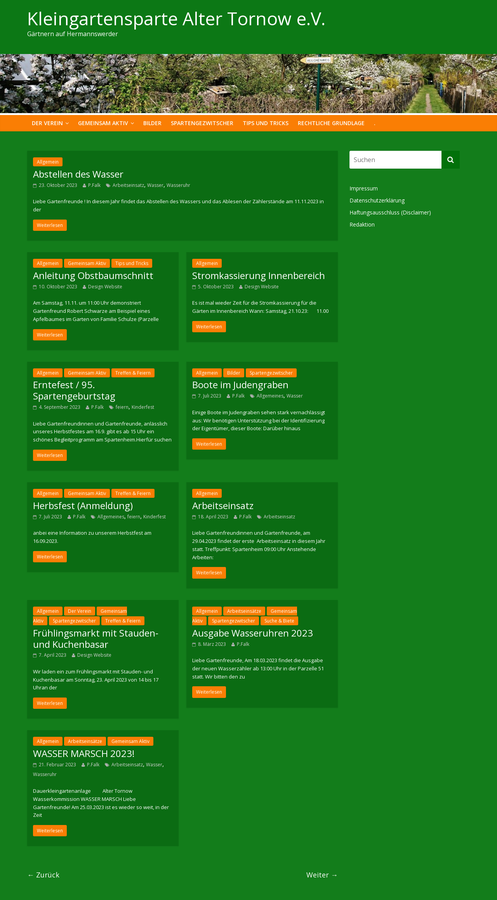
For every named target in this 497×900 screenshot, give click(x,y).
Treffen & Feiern (133, 373)
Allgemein (48, 162)
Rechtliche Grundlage (331, 123)
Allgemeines (270, 395)
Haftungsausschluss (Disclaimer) (390, 212)
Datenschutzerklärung (377, 200)
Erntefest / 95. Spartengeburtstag (74, 390)
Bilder (152, 123)
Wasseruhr (178, 185)
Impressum (363, 188)
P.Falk (94, 185)
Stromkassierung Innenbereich (258, 275)
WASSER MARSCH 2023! (84, 753)
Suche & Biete (279, 620)
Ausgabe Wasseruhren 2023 (252, 632)
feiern (122, 407)
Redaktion (362, 224)
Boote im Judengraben (240, 384)
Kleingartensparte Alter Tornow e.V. (176, 18)
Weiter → (322, 874)
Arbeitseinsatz (128, 185)
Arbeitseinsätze (244, 611)
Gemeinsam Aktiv (103, 123)
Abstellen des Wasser (78, 173)
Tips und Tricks (265, 123)
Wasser (155, 185)
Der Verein (47, 123)
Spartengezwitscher (202, 123)
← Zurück (43, 874)
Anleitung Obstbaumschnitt (93, 275)
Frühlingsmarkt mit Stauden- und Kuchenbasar (95, 638)
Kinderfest (143, 407)
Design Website (105, 286)
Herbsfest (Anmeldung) (83, 505)
